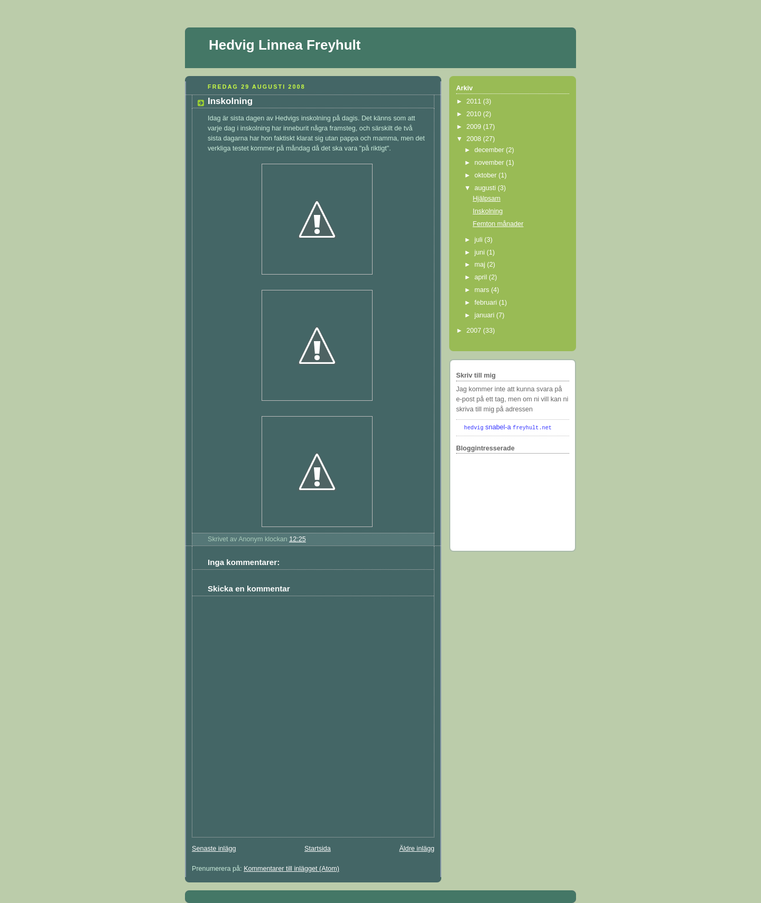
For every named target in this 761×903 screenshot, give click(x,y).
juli (480, 239)
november (490, 162)
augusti (486, 188)
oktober (487, 175)
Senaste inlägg (214, 848)
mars (483, 290)
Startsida (317, 848)
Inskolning (230, 101)
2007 (475, 330)
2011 (475, 101)
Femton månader (498, 224)
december (490, 150)
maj (481, 264)
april (482, 277)
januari (485, 315)
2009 (475, 126)
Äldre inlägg (416, 848)
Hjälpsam (487, 198)
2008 (475, 139)
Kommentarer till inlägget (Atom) (291, 868)
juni (481, 252)
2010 (475, 114)
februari (487, 302)
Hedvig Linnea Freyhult (285, 45)
